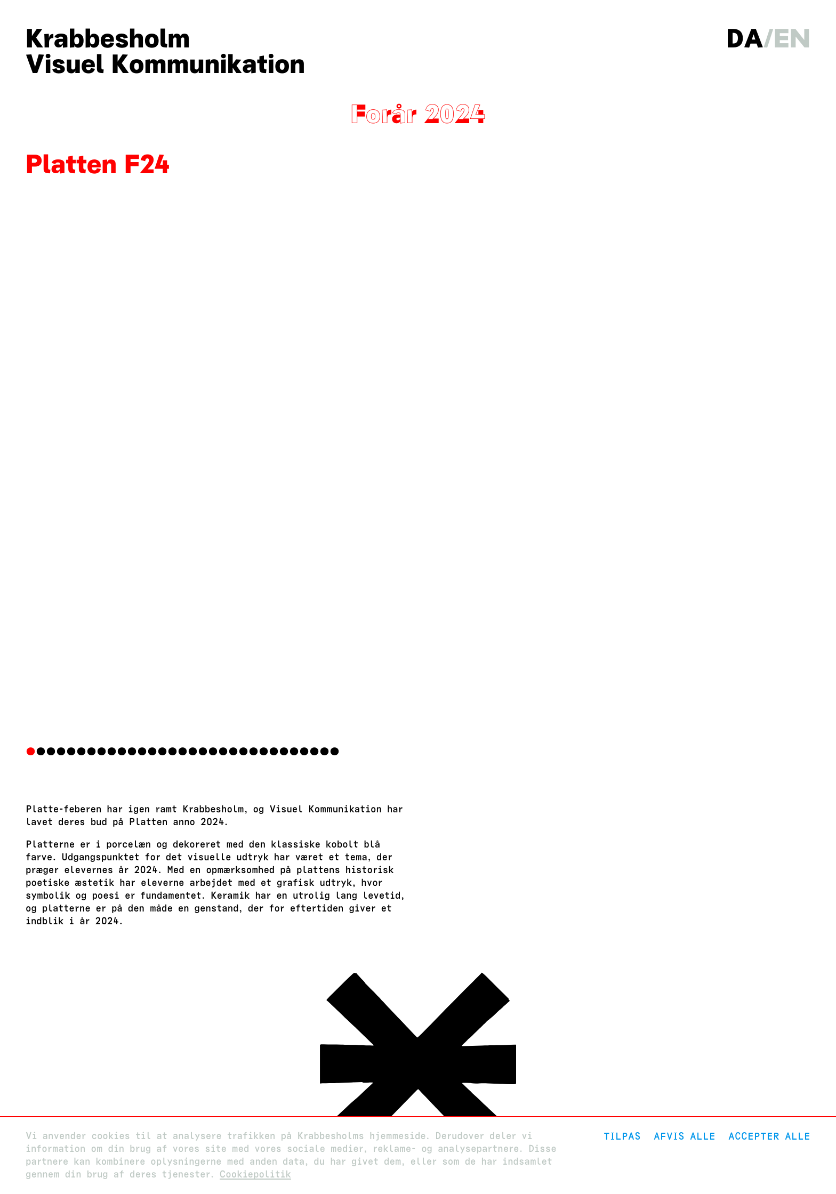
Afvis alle (685, 1136)
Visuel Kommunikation (165, 64)
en (792, 38)
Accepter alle (769, 1136)
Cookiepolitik (255, 1174)
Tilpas (622, 1136)
